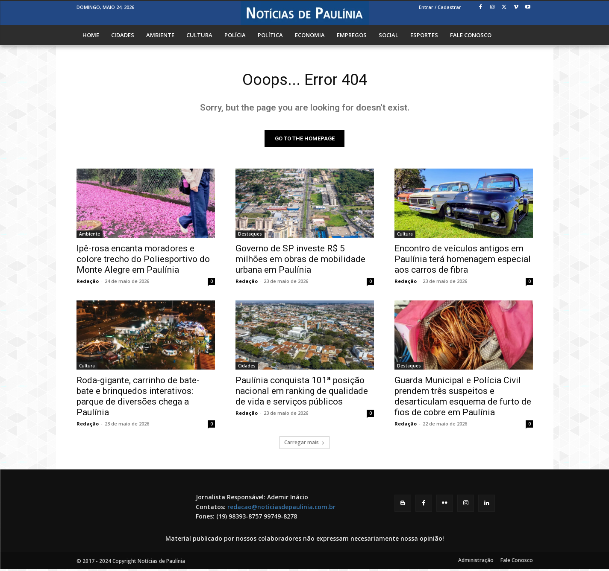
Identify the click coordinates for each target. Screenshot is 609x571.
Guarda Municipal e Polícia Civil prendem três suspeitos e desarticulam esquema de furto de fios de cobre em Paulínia (462, 398)
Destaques (250, 236)
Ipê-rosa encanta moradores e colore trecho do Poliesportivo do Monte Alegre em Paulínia (143, 261)
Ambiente (89, 236)
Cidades (247, 368)
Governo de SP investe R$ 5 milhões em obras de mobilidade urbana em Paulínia (300, 261)
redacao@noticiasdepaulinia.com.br (281, 508)
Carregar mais (304, 444)
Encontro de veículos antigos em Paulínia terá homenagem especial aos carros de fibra (462, 261)
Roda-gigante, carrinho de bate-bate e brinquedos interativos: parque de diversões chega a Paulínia (138, 398)
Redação (87, 283)
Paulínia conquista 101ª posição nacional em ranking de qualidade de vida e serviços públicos (301, 393)
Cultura (405, 236)
